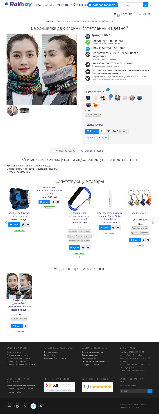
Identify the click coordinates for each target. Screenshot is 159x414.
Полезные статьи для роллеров (21, 385)
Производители (89, 358)
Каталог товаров (102, 5)
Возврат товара (51, 352)
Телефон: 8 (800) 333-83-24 (132, 352)
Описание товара (64, 150)
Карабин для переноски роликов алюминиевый (82, 216)
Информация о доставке (18, 355)
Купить (17, 224)
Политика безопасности (55, 358)
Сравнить (120, 131)
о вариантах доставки (110, 73)
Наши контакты (14, 352)
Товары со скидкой (90, 364)
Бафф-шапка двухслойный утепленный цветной (19, 303)
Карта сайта (49, 355)
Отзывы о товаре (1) (93, 150)
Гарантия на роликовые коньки (21, 364)
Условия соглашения (16, 361)
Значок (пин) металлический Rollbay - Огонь (52, 190)
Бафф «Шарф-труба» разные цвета (22, 214)
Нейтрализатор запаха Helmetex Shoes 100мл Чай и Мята (113, 216)
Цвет (89, 110)
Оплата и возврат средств (18, 358)
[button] (124, 14)
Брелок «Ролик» (143, 212)
